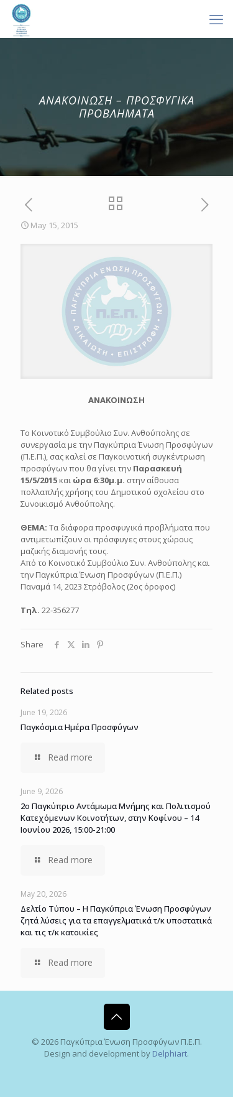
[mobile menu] (216, 18)
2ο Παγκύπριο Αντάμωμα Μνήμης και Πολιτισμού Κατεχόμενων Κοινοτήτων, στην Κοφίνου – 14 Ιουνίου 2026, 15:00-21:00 (116, 817)
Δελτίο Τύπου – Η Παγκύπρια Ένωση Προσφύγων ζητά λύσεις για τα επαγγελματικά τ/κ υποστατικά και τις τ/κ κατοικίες (116, 920)
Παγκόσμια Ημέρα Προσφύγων (80, 727)
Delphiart (169, 1053)
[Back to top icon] (117, 1017)
